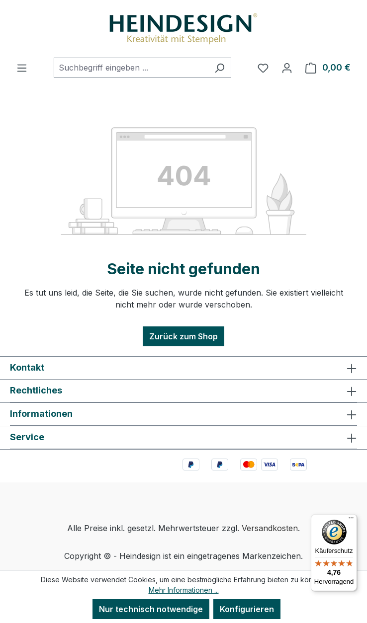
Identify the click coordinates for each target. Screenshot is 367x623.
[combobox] (131, 68)
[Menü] (22, 68)
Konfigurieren (247, 609)
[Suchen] (219, 68)
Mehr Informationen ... (184, 590)
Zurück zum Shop (183, 336)
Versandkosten (270, 528)
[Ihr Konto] (287, 68)
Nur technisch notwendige (151, 609)
